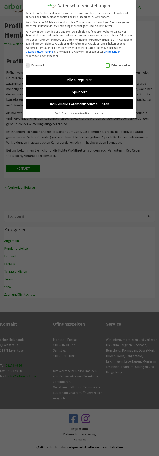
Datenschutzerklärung (39, 51)
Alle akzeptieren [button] (79, 79)
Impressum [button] (98, 112)
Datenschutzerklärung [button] (81, 112)
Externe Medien (118, 65)
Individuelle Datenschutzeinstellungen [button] (79, 103)
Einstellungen (112, 51)
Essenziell (35, 65)
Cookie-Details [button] (62, 112)
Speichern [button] (79, 91)
